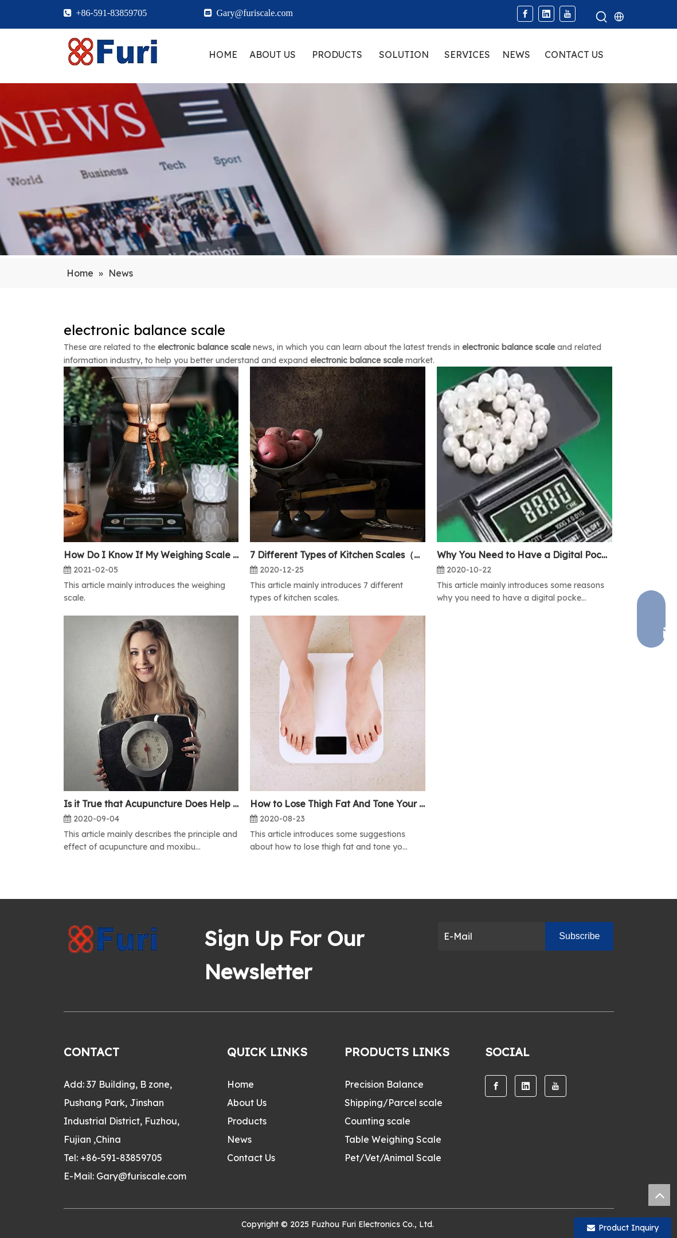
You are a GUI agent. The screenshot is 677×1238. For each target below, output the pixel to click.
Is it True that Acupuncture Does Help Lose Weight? (151, 803)
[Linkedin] (546, 14)
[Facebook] (525, 14)
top (659, 1195)
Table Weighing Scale (393, 1139)
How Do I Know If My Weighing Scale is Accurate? (151, 554)
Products (247, 1121)
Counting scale (377, 1121)
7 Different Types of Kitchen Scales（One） (337, 554)
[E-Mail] (489, 936)
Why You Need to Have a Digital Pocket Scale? (524, 554)
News (239, 1139)
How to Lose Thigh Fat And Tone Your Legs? (337, 803)
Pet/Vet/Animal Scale (393, 1157)
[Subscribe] (579, 936)
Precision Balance (384, 1084)
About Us (247, 1102)
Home (240, 1084)
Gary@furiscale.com (141, 1176)
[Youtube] (567, 14)
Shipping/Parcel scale (394, 1102)
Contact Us (251, 1157)
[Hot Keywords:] (601, 17)
